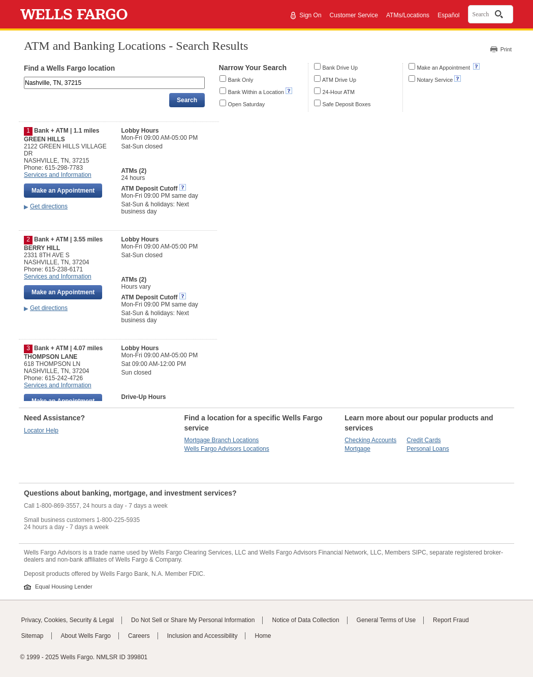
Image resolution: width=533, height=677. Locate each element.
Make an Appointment (444, 68)
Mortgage (357, 448)
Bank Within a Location (256, 92)
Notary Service (435, 80)
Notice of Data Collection (305, 620)
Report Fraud (451, 620)
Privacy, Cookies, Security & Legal (67, 620)
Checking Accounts (370, 440)
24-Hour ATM (339, 92)
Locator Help (41, 430)
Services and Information (57, 174)
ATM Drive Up (339, 80)
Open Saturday (246, 104)
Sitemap (32, 635)
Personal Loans (427, 448)
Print (506, 49)
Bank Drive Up (340, 68)
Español (448, 15)
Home (263, 635)
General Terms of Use (386, 620)
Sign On (310, 15)
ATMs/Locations (407, 15)
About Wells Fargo (86, 635)
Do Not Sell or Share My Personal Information (193, 620)
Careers (139, 635)
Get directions (49, 206)
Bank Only (241, 80)
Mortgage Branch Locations (221, 440)
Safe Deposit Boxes (347, 104)
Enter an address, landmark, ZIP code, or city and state (25, 78)
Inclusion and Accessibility (202, 635)
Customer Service (354, 15)
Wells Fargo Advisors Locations (226, 448)
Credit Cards (423, 440)
